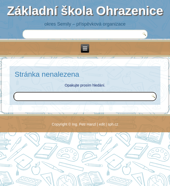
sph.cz (113, 124)
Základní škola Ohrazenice (85, 11)
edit (102, 124)
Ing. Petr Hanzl (84, 124)
